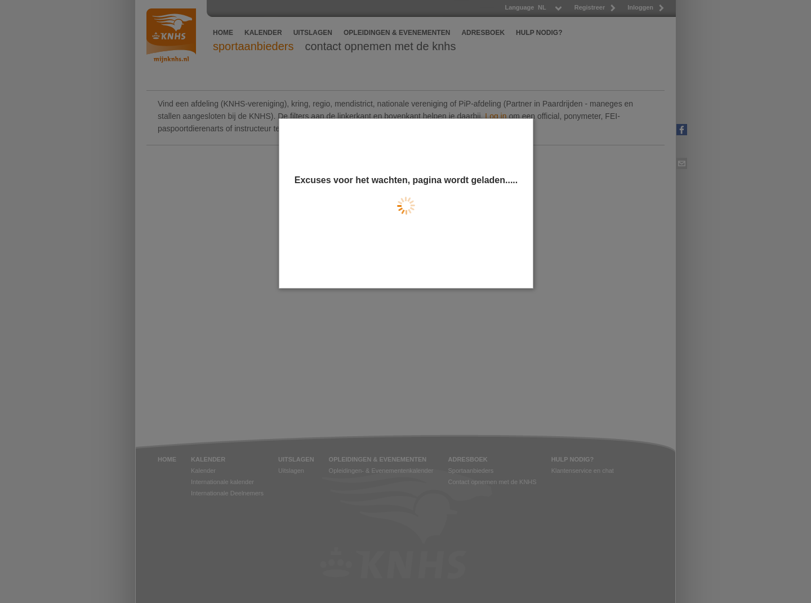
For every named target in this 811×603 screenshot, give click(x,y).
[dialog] (406, 203)
